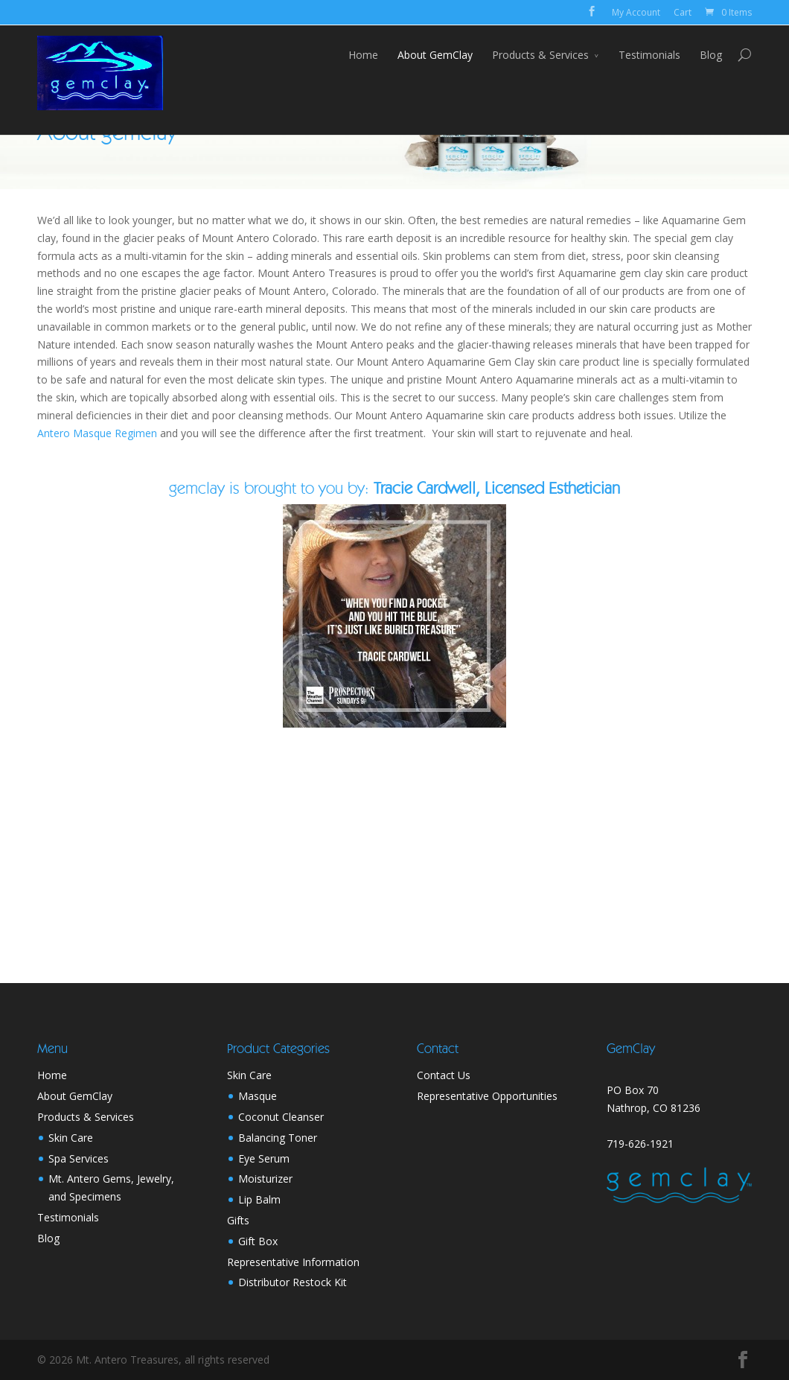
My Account (636, 12)
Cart (682, 12)
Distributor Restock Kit (292, 1282)
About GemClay (435, 55)
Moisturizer (265, 1178)
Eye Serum (264, 1158)
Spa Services (78, 1158)
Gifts (238, 1220)
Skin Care (70, 1138)
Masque (257, 1096)
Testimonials (649, 55)
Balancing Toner (277, 1138)
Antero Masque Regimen (97, 433)
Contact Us (443, 1075)
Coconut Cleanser (281, 1117)
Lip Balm (259, 1199)
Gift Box (258, 1241)
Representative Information (293, 1262)
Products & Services (540, 55)
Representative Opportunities (487, 1096)
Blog (711, 55)
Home (363, 55)
